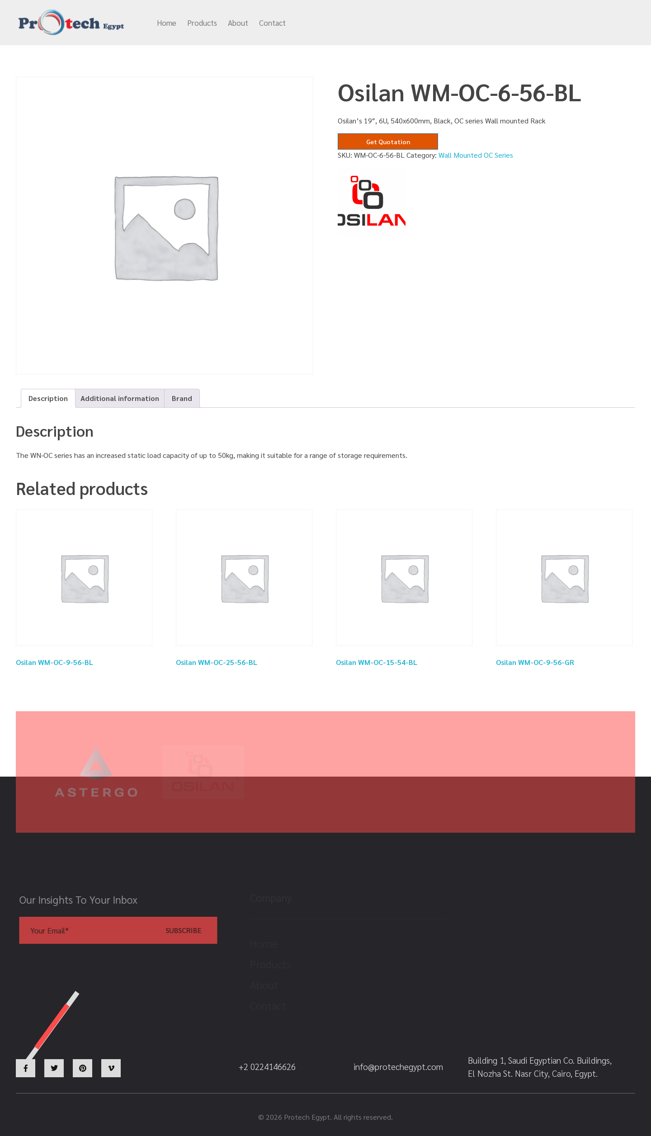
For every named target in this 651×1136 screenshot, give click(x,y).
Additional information (119, 398)
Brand (182, 398)
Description (48, 398)
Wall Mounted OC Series (476, 155)
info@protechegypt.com (408, 23)
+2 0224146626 (507, 23)
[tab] (48, 398)
